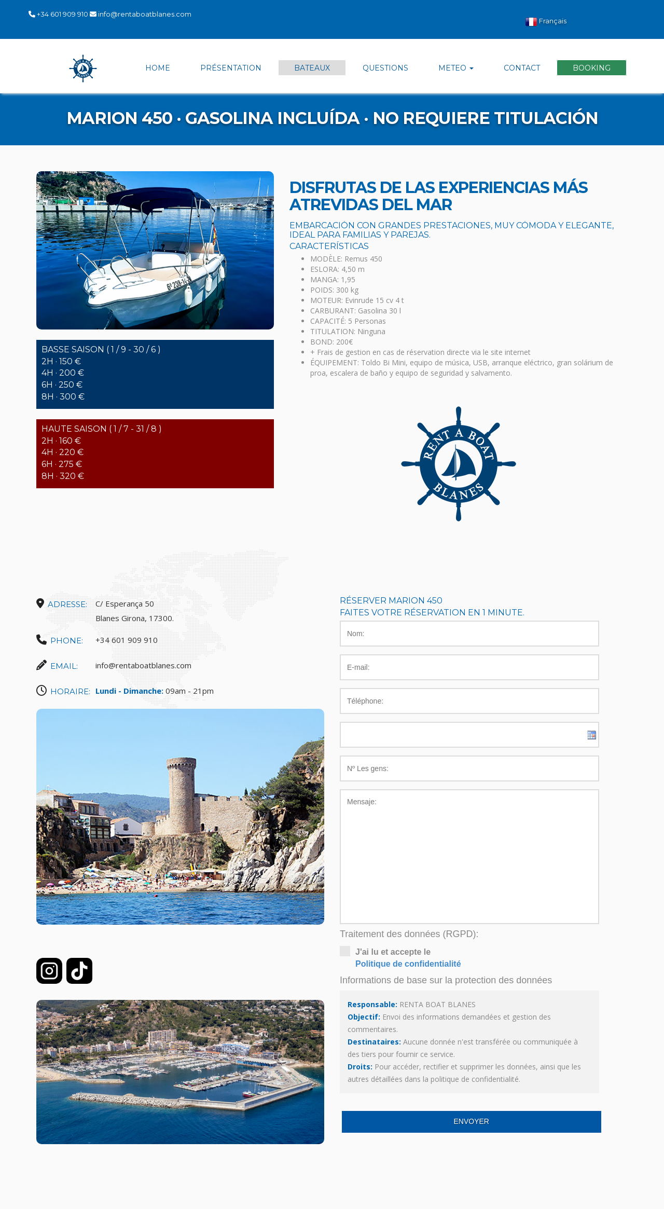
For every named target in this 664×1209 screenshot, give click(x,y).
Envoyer (471, 1121)
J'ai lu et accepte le (469, 958)
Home (157, 68)
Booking (592, 68)
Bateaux (312, 68)
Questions (385, 68)
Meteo (456, 68)
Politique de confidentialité (408, 963)
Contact (522, 68)
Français (545, 22)
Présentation (230, 68)
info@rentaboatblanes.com (144, 14)
